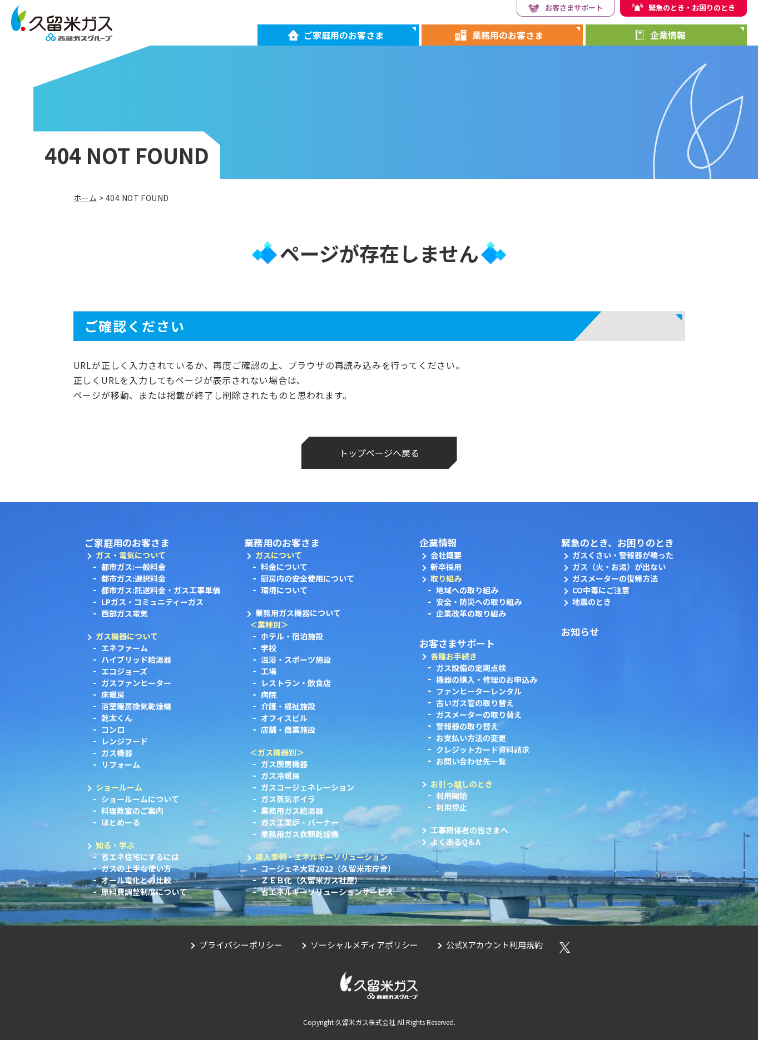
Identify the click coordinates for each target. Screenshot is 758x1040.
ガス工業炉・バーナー (300, 822)
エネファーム (124, 647)
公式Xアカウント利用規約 (494, 945)
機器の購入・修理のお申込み (486, 679)
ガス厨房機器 (284, 763)
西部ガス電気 (124, 613)
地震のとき (591, 601)
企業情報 (668, 35)
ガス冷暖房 (280, 775)
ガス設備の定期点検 (471, 667)
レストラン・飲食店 (296, 682)
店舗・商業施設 (288, 729)
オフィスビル (284, 717)
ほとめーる (120, 822)
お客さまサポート (574, 7)
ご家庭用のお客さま (344, 35)
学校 (268, 647)
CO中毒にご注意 (601, 590)
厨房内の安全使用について (307, 578)
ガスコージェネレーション (307, 787)
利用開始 (451, 795)
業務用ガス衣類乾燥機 (300, 833)
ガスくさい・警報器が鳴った (622, 555)
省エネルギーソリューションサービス (327, 891)
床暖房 (113, 694)
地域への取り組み (467, 590)
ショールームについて (140, 798)
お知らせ (580, 631)
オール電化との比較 (136, 880)
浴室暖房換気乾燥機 (136, 706)
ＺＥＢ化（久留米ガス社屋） (311, 880)
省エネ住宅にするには (140, 856)
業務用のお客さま (507, 35)
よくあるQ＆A (455, 841)
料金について (284, 566)
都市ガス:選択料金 (133, 578)
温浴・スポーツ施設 (296, 659)
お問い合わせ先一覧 (471, 761)
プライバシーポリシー (241, 945)
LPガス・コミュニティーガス (152, 601)
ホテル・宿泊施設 (292, 636)
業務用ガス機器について (298, 612)
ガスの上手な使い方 (136, 868)
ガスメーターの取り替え (479, 714)
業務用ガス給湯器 (292, 810)
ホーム (85, 197)
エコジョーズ (124, 671)
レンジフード (124, 741)
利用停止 (451, 807)
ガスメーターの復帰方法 (615, 578)
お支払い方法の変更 (471, 737)
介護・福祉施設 (288, 706)
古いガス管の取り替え (475, 702)
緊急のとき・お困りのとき (691, 7)
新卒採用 (446, 566)
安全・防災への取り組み (479, 601)
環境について (284, 590)
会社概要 (446, 555)
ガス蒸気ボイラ (288, 798)
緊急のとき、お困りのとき (617, 542)
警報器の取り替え (467, 726)
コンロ (113, 729)
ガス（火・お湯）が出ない (619, 566)
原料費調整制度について (144, 891)
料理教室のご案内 (132, 810)
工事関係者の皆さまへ (469, 830)
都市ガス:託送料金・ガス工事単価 (160, 590)
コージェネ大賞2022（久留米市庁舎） (328, 868)
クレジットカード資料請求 (482, 749)
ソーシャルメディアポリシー (364, 945)
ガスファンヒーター (136, 682)
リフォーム (120, 764)
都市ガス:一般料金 (133, 566)
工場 (268, 671)
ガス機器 (116, 752)
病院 (268, 694)
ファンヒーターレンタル (479, 691)
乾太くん (116, 717)
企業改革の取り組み (471, 613)
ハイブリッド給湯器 (136, 659)
